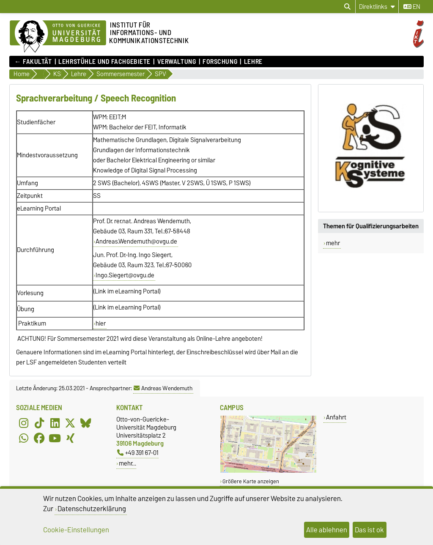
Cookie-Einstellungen (76, 530)
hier (101, 323)
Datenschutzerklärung (92, 509)
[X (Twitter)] (70, 422)
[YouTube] (55, 438)
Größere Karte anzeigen (250, 481)
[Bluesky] (85, 422)
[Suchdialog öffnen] (347, 7)
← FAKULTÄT (33, 62)
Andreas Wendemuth (163, 388)
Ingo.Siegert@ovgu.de (125, 275)
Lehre (253, 62)
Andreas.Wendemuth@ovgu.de (136, 241)
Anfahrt (336, 417)
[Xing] (70, 438)
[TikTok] (39, 422)
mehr (333, 243)
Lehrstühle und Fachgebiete (104, 62)
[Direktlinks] (377, 6)
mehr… (127, 463)
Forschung (220, 62)
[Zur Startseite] (58, 37)
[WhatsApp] (23, 438)
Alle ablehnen (326, 530)
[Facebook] (39, 438)
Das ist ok (369, 530)
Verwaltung (176, 62)
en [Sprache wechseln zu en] (411, 7)
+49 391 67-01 (138, 452)
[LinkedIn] (55, 422)
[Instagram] (23, 422)
